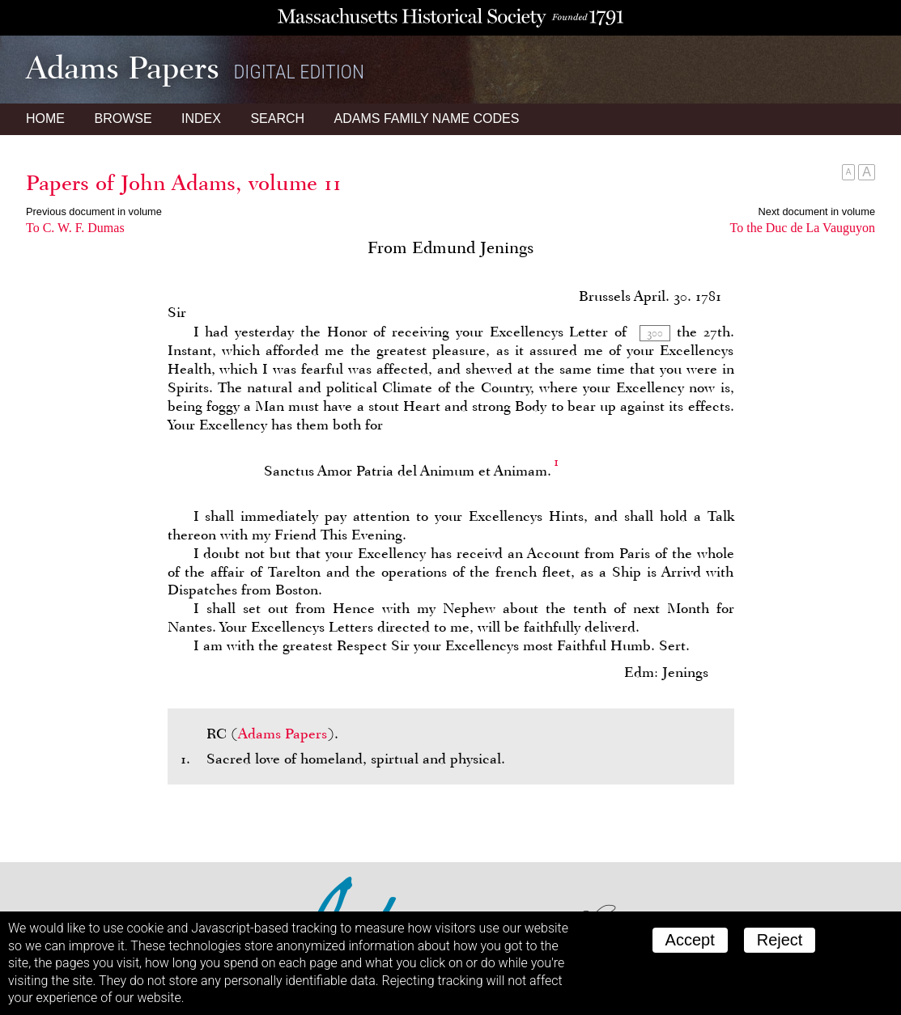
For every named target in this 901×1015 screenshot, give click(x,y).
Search (277, 118)
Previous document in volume (94, 211)
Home (45, 118)
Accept (690, 940)
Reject (780, 940)
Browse (122, 118)
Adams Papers (282, 733)
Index (201, 118)
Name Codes (427, 118)
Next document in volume (817, 211)
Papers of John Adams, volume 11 (184, 183)
